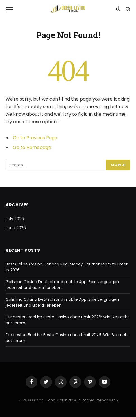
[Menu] (9, 9)
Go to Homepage (32, 147)
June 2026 (16, 227)
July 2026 (15, 219)
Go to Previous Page (35, 137)
